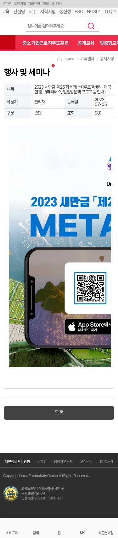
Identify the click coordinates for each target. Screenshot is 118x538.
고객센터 (86, 462)
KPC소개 (107, 462)
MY (82, 533)
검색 (91, 26)
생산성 (65, 12)
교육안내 (47, 4)
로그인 (7, 4)
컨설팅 (19, 12)
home (69, 58)
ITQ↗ (110, 12)
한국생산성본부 (11, 26)
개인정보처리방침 (17, 462)
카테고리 (12, 533)
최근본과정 (105, 533)
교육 (6, 12)
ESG (79, 12)
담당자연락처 (63, 462)
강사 (59, 4)
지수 (33, 12)
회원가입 (20, 4)
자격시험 (48, 12)
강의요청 (34, 4)
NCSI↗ (94, 12)
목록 (59, 413)
